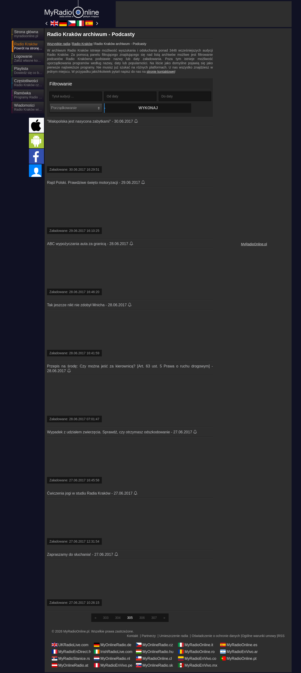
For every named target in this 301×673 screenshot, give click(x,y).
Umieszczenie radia (173, 636)
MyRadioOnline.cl (154, 659)
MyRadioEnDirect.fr (71, 652)
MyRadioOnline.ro (196, 652)
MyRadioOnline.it (195, 645)
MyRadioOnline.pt (238, 659)
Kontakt (132, 636)
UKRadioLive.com (70, 645)
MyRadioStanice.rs (71, 659)
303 (105, 618)
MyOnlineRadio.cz (154, 645)
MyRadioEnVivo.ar (239, 652)
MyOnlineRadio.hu (155, 652)
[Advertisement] (203, 14)
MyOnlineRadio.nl (112, 659)
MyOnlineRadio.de (112, 645)
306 (142, 618)
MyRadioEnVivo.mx (197, 666)
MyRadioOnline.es (238, 645)
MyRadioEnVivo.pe (113, 666)
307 (154, 618)
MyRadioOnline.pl (254, 244)
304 (117, 618)
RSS (281, 636)
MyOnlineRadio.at (70, 666)
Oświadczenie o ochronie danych (216, 636)
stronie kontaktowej (161, 71)
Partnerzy (149, 636)
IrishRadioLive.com (113, 652)
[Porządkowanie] (76, 108)
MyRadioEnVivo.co (197, 659)
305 (130, 618)
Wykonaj (131, 108)
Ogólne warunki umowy (259, 636)
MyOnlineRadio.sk (154, 666)
